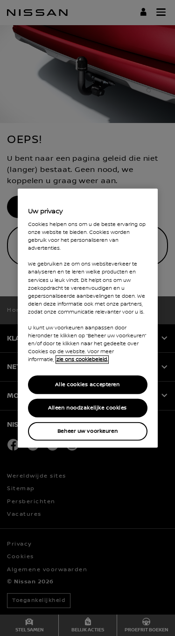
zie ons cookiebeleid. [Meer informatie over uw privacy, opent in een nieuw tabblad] (82, 359)
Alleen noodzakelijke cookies (87, 408)
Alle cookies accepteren (87, 385)
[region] (88, 317)
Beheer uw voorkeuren (87, 431)
